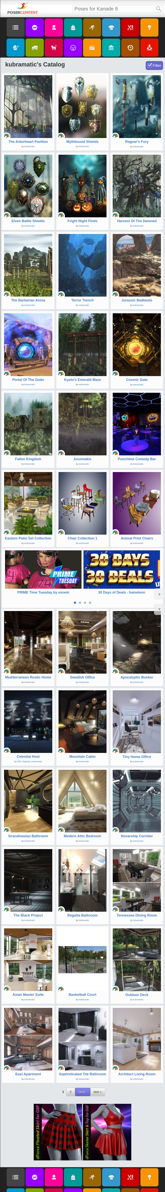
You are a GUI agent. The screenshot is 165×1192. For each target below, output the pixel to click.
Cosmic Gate (137, 380)
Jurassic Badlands (136, 300)
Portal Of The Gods (28, 380)
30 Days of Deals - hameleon (121, 592)
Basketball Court (82, 993)
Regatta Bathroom (82, 914)
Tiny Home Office (137, 755)
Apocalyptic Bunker (136, 676)
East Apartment (28, 1073)
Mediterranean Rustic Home (28, 676)
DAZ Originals (23, 760)
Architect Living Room (137, 1073)
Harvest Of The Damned (137, 221)
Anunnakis (82, 459)
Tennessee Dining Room (137, 914)
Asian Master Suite (28, 993)
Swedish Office (82, 676)
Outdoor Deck (136, 993)
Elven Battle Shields (28, 221)
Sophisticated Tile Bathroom (82, 1073)
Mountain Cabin (82, 755)
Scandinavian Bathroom (28, 835)
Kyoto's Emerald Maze (82, 380)
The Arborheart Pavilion (28, 142)
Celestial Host (28, 755)
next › (83, 1090)
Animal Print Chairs (137, 538)
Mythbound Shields (82, 142)
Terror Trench (82, 300)
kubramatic (29, 146)
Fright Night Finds (83, 221)
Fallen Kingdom (28, 459)
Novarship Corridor (137, 835)
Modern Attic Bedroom (82, 835)
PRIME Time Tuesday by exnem (43, 592)
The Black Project (28, 914)
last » (98, 1090)
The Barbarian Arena (28, 300)
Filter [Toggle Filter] (157, 65)
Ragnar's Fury (136, 142)
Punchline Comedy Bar (137, 459)
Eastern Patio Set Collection (28, 538)
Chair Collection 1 (82, 538)
